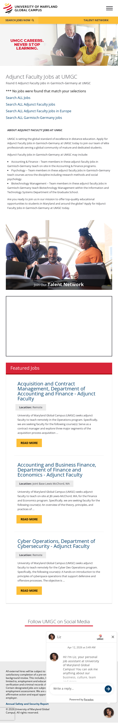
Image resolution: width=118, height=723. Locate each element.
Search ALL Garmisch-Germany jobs (34, 118)
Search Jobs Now (17, 20)
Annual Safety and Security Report (33, 704)
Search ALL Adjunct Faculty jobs (30, 104)
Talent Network (96, 20)
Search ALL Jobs (18, 98)
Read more (31, 443)
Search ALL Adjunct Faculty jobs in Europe (38, 111)
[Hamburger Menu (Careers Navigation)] (109, 11)
